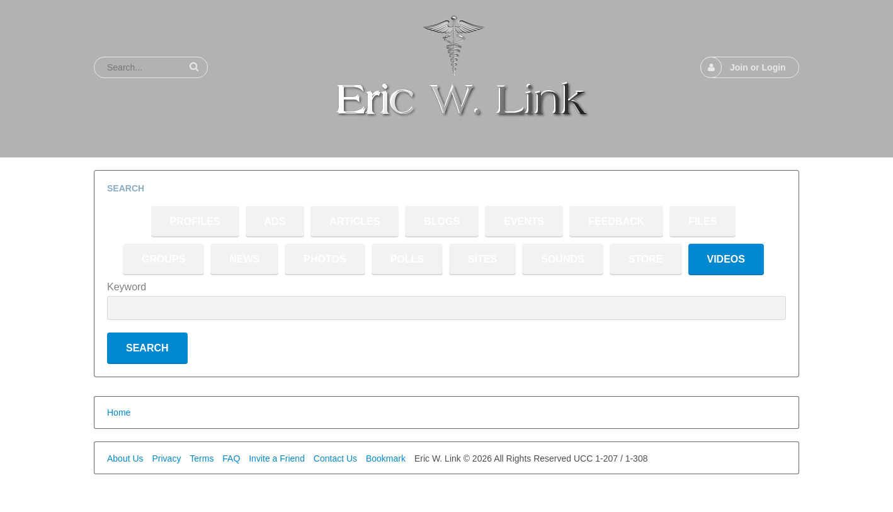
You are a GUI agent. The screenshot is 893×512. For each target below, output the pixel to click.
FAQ (231, 458)
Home (118, 412)
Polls (407, 259)
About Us (125, 458)
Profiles (195, 221)
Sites (482, 259)
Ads (275, 221)
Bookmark (386, 458)
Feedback (616, 221)
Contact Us (335, 458)
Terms (201, 458)
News (244, 259)
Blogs (442, 221)
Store (646, 259)
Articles (354, 221)
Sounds (562, 259)
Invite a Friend (277, 458)
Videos (726, 259)
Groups (163, 259)
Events (524, 221)
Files (702, 221)
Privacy (166, 458)
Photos (325, 259)
